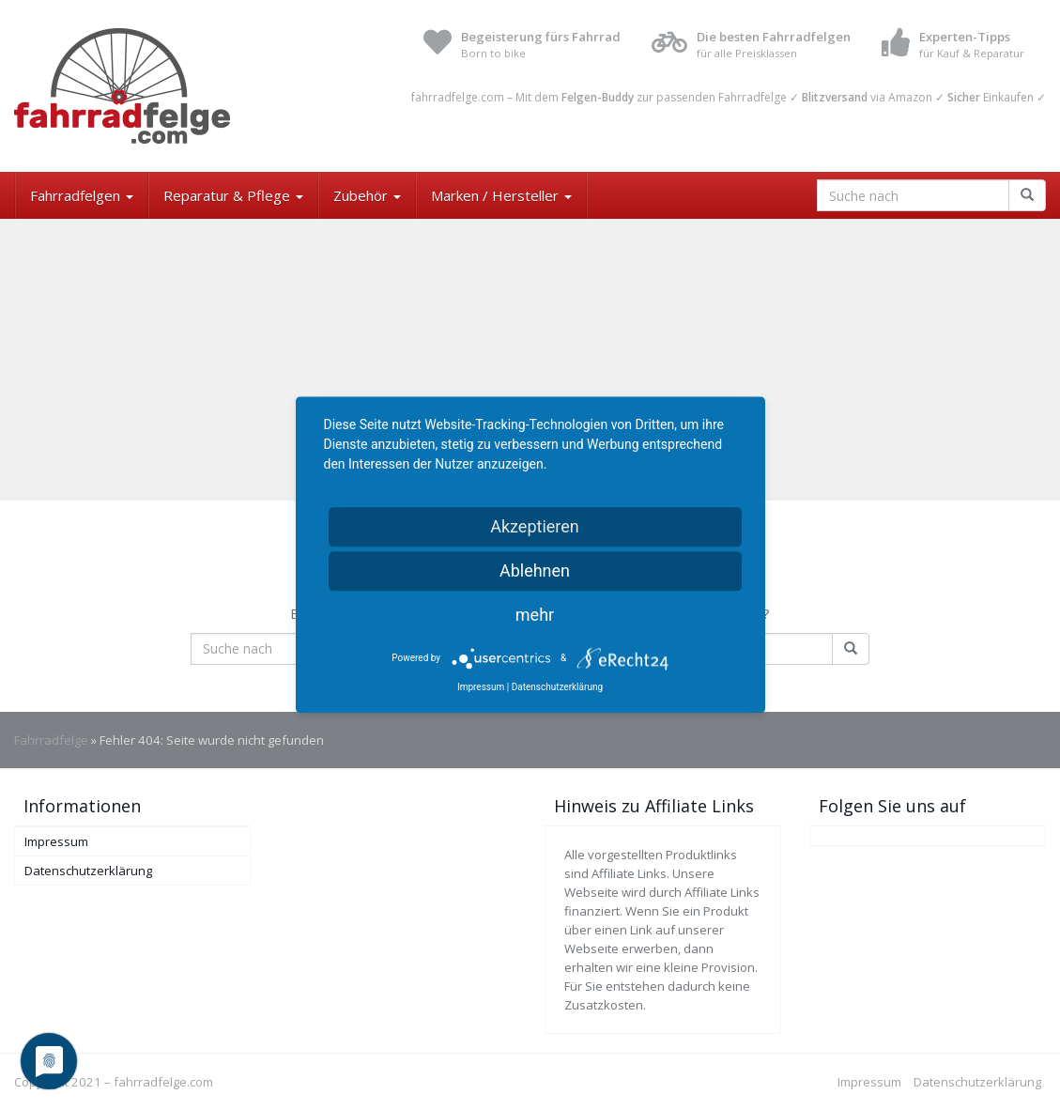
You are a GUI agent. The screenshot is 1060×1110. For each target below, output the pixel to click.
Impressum (56, 841)
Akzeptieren (534, 526)
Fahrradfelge (51, 740)
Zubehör (367, 195)
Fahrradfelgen (81, 195)
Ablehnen (534, 570)
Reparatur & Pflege (233, 195)
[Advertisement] (530, 359)
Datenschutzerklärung (88, 870)
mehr (534, 614)
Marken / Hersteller (501, 195)
